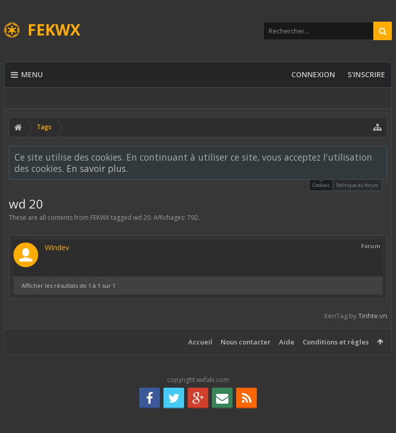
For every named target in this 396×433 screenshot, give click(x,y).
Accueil (200, 342)
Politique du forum (357, 185)
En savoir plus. (97, 168)
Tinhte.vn (372, 315)
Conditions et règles (336, 342)
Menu (27, 74)
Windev (57, 247)
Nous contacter (246, 342)
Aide (286, 342)
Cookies (320, 184)
